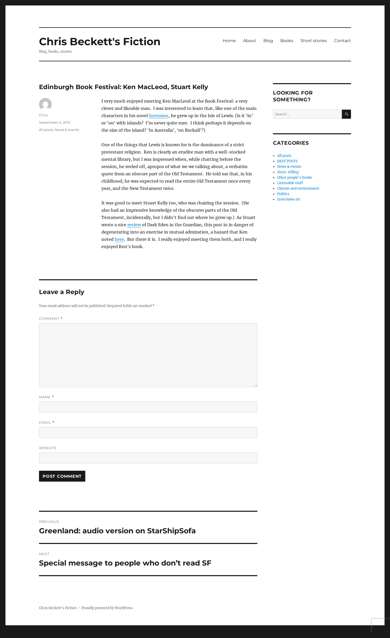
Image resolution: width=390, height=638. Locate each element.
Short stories (314, 40)
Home (229, 40)
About (249, 40)
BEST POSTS (287, 161)
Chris (43, 115)
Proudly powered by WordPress (107, 608)
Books (286, 40)
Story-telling (288, 172)
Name (46, 397)
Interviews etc (289, 199)
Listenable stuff (290, 183)
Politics (283, 194)
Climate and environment (298, 188)
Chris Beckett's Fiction (100, 41)
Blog (268, 40)
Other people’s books (294, 177)
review (134, 224)
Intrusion (158, 115)
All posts (46, 130)
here (119, 239)
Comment (51, 318)
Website (48, 448)
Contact (342, 40)
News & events (67, 130)
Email (47, 422)
